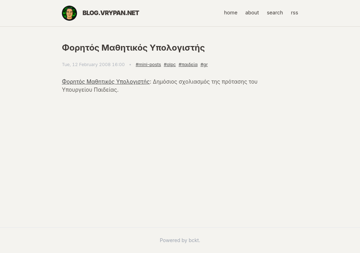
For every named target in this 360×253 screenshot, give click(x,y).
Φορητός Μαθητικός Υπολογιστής (106, 81)
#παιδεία (188, 64)
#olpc (170, 64)
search (275, 12)
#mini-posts (148, 64)
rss (294, 12)
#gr (204, 64)
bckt (194, 240)
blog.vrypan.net (111, 13)
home (230, 12)
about (252, 12)
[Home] (69, 13)
